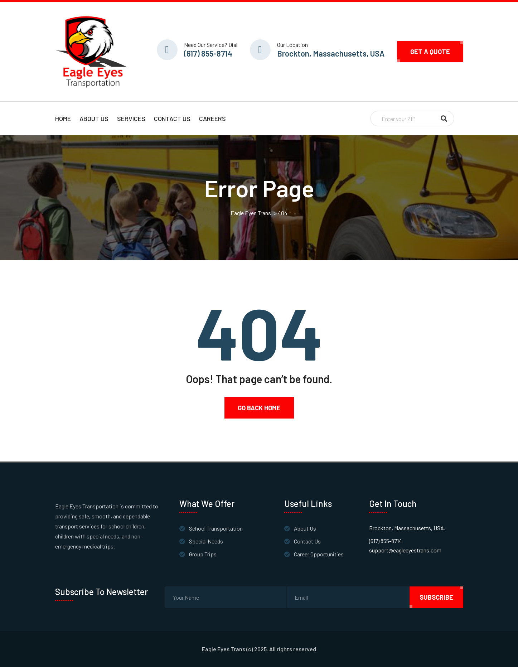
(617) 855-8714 (208, 53)
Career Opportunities (319, 554)
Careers (212, 118)
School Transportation (216, 528)
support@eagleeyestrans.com (405, 550)
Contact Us (172, 118)
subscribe (436, 597)
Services (131, 118)
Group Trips (203, 554)
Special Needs (206, 541)
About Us (93, 118)
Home (63, 118)
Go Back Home (259, 408)
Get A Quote (430, 51)
